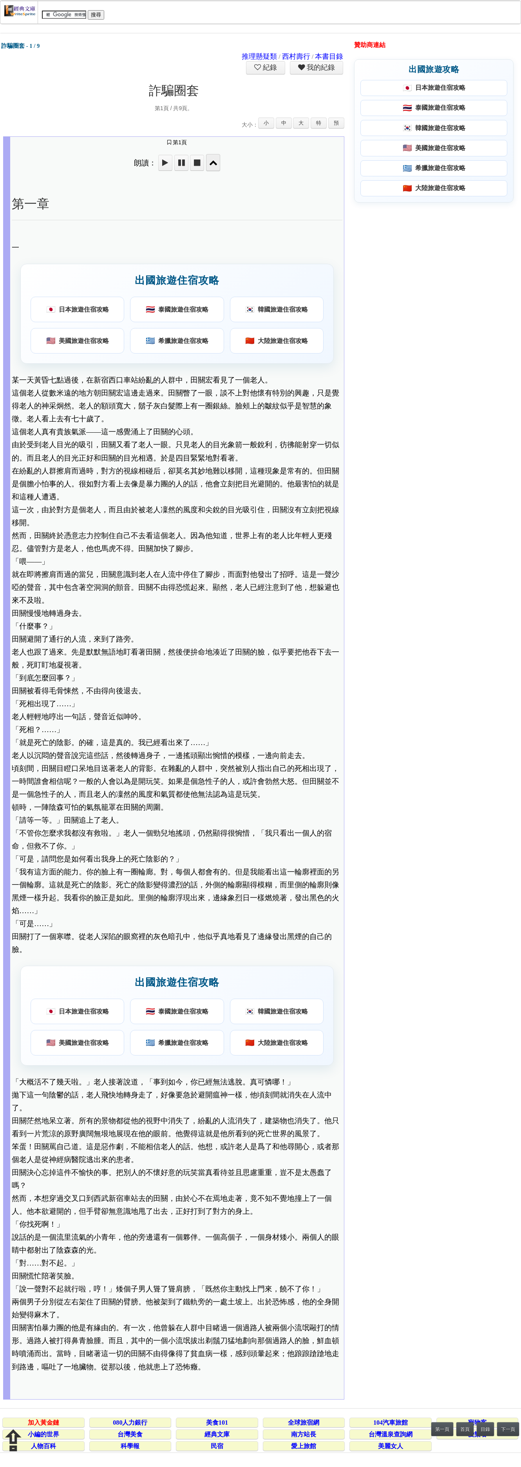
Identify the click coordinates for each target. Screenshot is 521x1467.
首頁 (465, 1429)
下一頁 (508, 1429)
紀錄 (269, 67)
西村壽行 (296, 56)
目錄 (485, 1429)
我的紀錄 (320, 67)
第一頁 (442, 1429)
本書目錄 (329, 56)
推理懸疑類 (259, 56)
